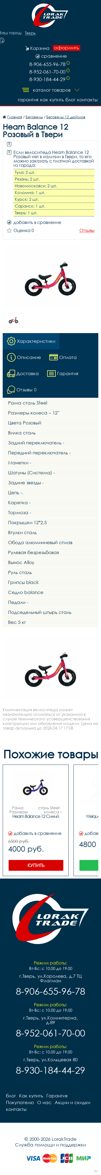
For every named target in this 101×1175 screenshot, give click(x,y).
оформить (66, 47)
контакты (87, 99)
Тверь (30, 33)
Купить (35, 865)
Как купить (52, 99)
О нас (44, 1102)
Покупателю (20, 1102)
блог (70, 99)
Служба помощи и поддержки (50, 1145)
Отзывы (87, 230)
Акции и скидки (72, 1102)
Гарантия (28, 99)
